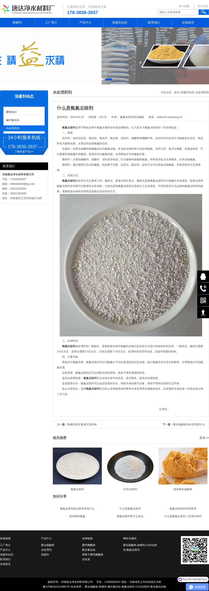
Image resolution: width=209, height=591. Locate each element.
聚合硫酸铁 (47, 545)
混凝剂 (45, 554)
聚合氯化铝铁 (158, 586)
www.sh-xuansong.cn (169, 117)
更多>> (204, 437)
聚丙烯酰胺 (88, 545)
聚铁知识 (11, 111)
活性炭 (86, 559)
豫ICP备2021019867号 (56, 586)
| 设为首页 (201, 6)
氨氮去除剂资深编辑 (132, 117)
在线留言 (188, 22)
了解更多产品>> (23, 151)
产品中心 (85, 22)
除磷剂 (17, 22)
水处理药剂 (12, 128)
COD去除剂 (143, 586)
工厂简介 (51, 22)
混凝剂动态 (119, 22)
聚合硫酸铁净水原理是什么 (189, 424)
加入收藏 (184, 6)
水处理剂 (46, 549)
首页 (176, 92)
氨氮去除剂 (128, 586)
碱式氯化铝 (12, 120)
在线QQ (203, 276)
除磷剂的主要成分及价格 (82, 424)
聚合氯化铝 (88, 549)
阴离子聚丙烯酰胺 (92, 554)
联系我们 (154, 22)
